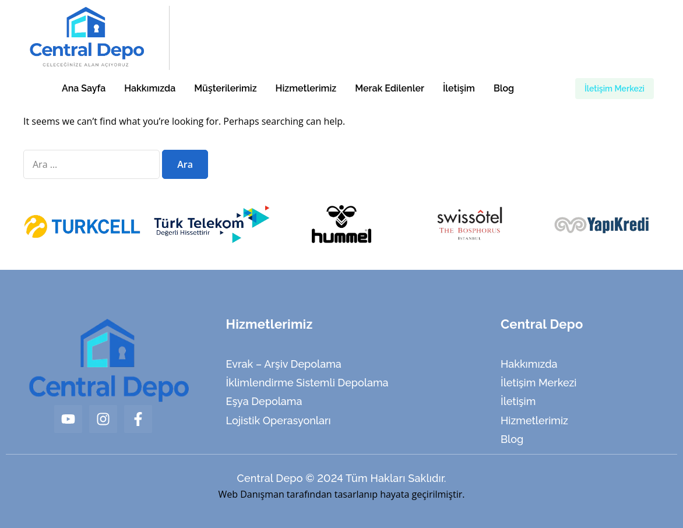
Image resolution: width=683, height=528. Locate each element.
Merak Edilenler (389, 88)
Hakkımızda (149, 88)
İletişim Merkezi (538, 382)
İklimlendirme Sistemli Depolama (307, 382)
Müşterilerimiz (225, 88)
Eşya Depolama (264, 401)
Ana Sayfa (83, 88)
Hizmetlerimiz (306, 88)
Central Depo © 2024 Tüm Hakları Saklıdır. (341, 478)
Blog (504, 88)
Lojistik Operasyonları (278, 420)
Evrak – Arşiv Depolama (284, 364)
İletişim (459, 88)
